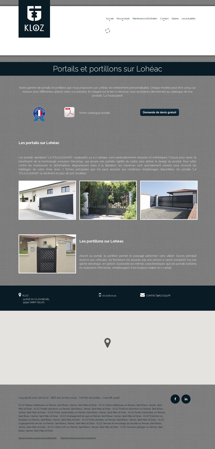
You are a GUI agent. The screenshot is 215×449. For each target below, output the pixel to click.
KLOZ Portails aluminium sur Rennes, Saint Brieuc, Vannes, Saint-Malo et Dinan (72, 409)
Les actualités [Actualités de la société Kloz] (188, 18)
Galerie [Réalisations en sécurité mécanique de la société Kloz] (175, 18)
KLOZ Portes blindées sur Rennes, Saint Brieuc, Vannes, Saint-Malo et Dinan (119, 420)
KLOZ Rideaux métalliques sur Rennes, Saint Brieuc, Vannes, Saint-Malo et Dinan (58, 405)
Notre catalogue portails (94, 112)
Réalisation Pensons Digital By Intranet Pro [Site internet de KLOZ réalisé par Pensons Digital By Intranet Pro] (78, 438)
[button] (107, 343)
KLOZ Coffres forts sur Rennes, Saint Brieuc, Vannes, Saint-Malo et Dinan (83, 427)
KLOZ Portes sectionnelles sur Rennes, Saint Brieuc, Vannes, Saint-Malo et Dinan (87, 412)
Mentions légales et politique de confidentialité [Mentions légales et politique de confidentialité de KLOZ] (37, 438)
